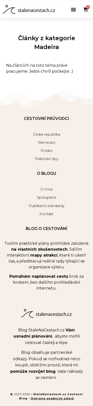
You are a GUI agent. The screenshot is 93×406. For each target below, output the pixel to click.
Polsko (47, 150)
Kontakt (46, 214)
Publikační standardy (47, 206)
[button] (73, 9)
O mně (46, 189)
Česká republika (46, 134)
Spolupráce (46, 197)
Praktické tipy (46, 159)
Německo (46, 142)
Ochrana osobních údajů (52, 398)
